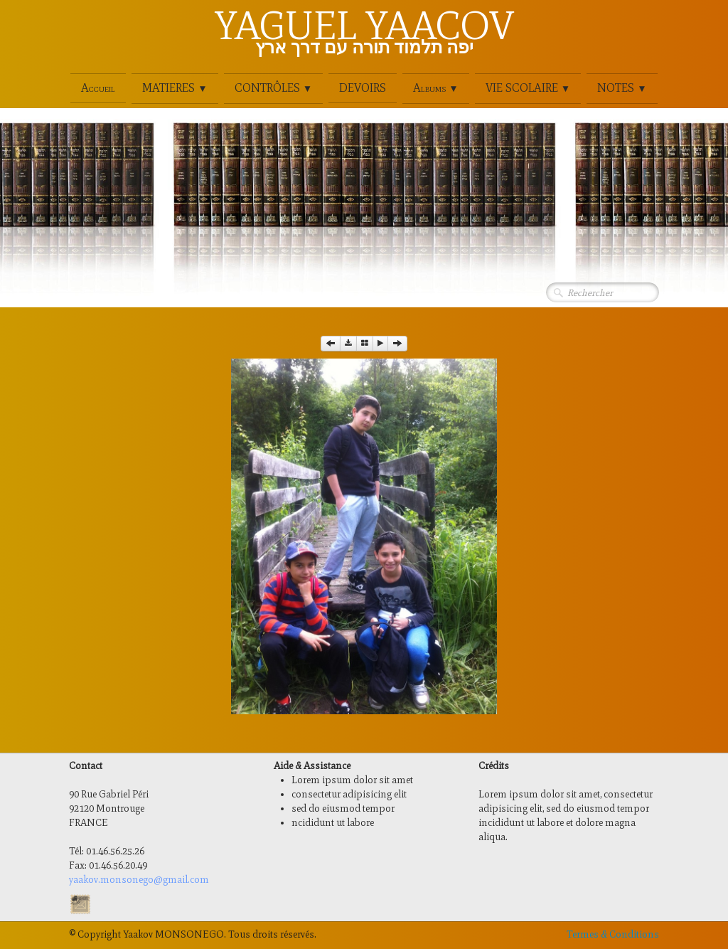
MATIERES (174, 88)
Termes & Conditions (613, 934)
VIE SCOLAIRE (528, 88)
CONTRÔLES (273, 88)
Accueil (98, 88)
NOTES (621, 88)
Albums (435, 88)
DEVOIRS (362, 88)
